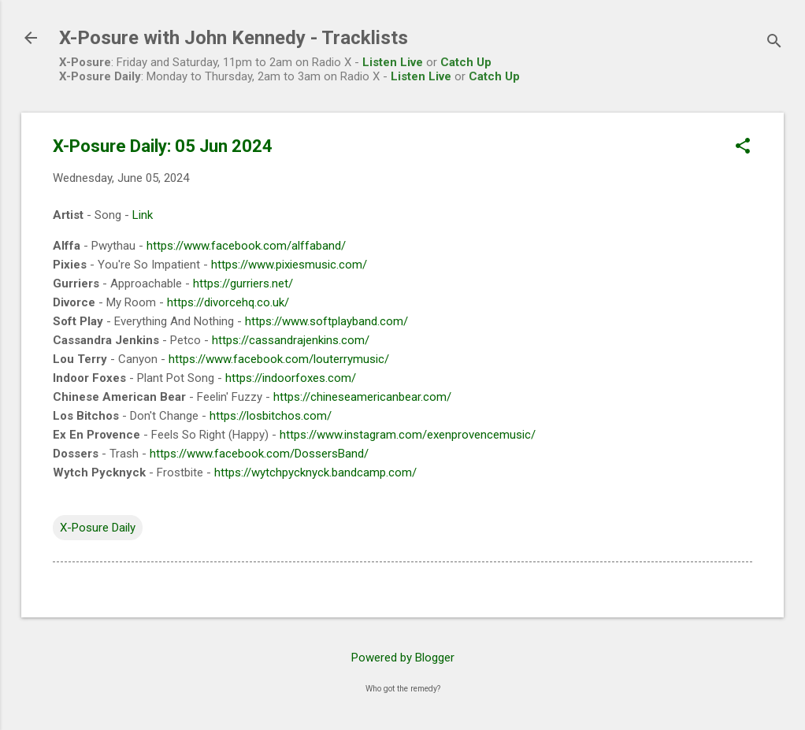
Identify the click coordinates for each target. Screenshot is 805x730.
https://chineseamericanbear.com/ (362, 397)
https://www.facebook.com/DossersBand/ (259, 454)
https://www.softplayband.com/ (326, 321)
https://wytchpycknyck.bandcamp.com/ (315, 472)
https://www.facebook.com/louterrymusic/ (279, 359)
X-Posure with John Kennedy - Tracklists (233, 38)
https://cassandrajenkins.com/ (290, 340)
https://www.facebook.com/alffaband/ (246, 246)
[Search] (774, 43)
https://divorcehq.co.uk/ (228, 302)
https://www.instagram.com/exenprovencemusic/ (408, 435)
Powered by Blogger (402, 657)
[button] (742, 147)
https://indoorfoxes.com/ (290, 378)
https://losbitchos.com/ (271, 416)
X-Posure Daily (97, 528)
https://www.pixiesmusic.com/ (289, 265)
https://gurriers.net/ (243, 283)
